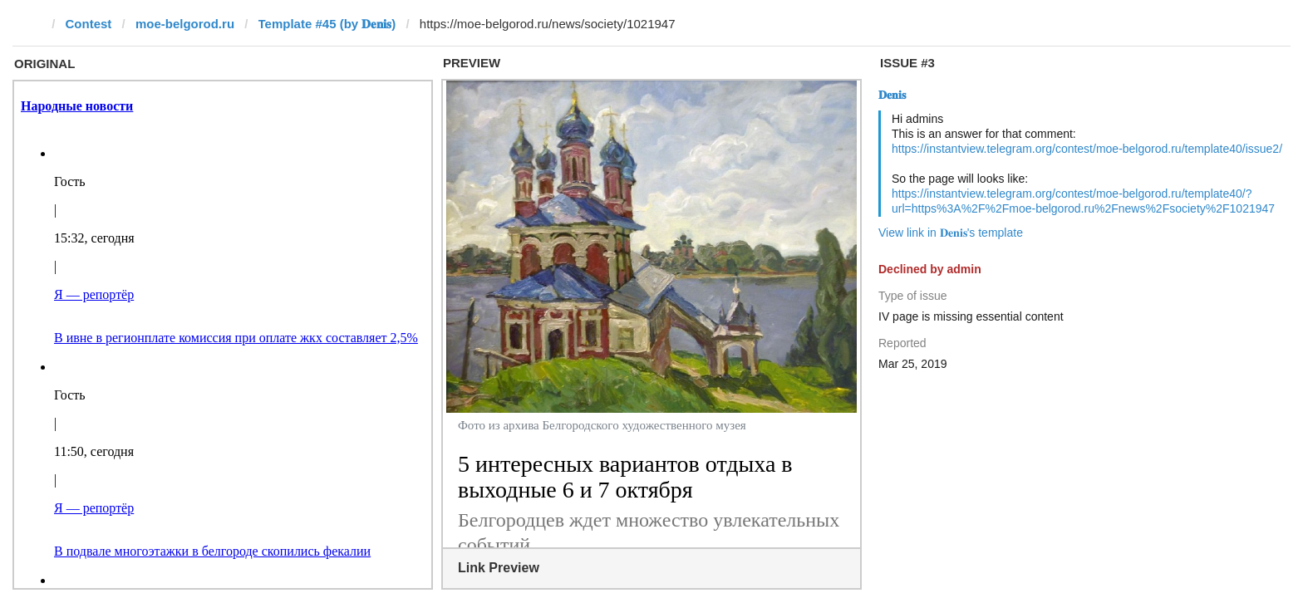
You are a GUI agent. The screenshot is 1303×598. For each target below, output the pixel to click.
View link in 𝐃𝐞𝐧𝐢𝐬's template (950, 232)
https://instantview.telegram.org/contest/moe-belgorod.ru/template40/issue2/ (1087, 148)
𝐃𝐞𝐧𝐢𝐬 (892, 94)
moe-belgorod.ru (184, 24)
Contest (89, 24)
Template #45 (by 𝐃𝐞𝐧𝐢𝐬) (327, 24)
